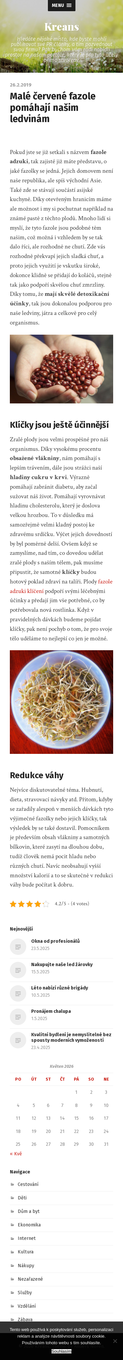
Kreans (61, 26)
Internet (27, 1238)
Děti (22, 1198)
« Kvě (16, 1154)
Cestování (28, 1184)
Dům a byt (29, 1211)
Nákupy (26, 1266)
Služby (25, 1293)
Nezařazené (30, 1279)
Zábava (25, 1319)
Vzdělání (27, 1306)
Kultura (25, 1252)
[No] (115, 1341)
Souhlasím (61, 1351)
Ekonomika (29, 1225)
